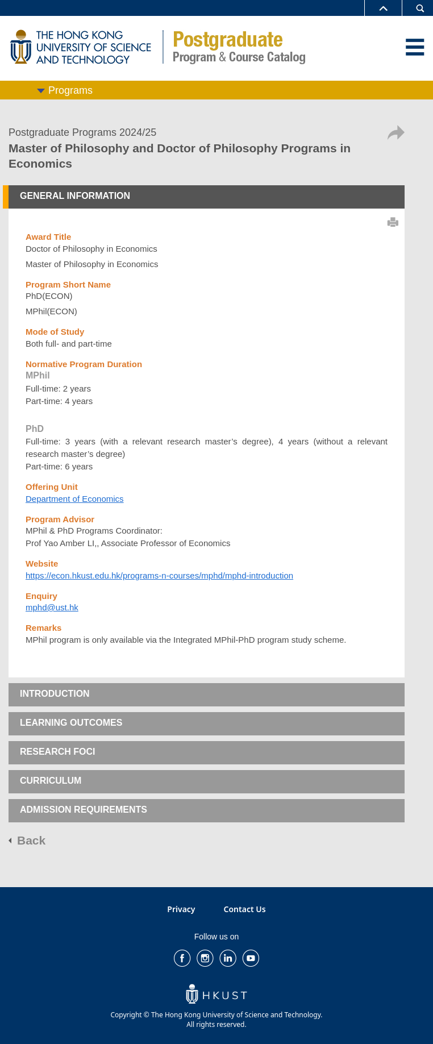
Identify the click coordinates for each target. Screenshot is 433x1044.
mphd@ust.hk (52, 607)
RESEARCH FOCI (57, 751)
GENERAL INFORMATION (75, 196)
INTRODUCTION (55, 693)
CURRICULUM (50, 780)
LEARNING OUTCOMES (71, 722)
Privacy (181, 909)
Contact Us (245, 909)
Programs (70, 90)
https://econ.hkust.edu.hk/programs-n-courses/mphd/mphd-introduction (159, 575)
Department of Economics (75, 499)
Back (31, 840)
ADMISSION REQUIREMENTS (83, 809)
